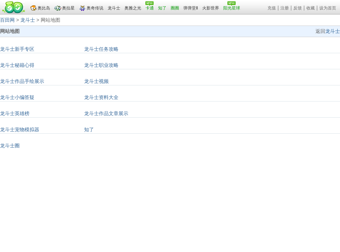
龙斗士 (27, 20)
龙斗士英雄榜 (14, 113)
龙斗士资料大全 (101, 97)
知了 (89, 129)
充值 (271, 8)
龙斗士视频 (96, 81)
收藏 (310, 8)
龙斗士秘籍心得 (17, 65)
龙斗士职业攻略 (101, 65)
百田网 (7, 20)
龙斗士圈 (10, 145)
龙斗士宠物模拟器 (19, 129)
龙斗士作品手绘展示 (22, 81)
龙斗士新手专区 (17, 49)
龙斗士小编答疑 (17, 97)
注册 (284, 8)
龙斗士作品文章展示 (106, 113)
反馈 (297, 8)
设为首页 (327, 8)
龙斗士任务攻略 (101, 49)
